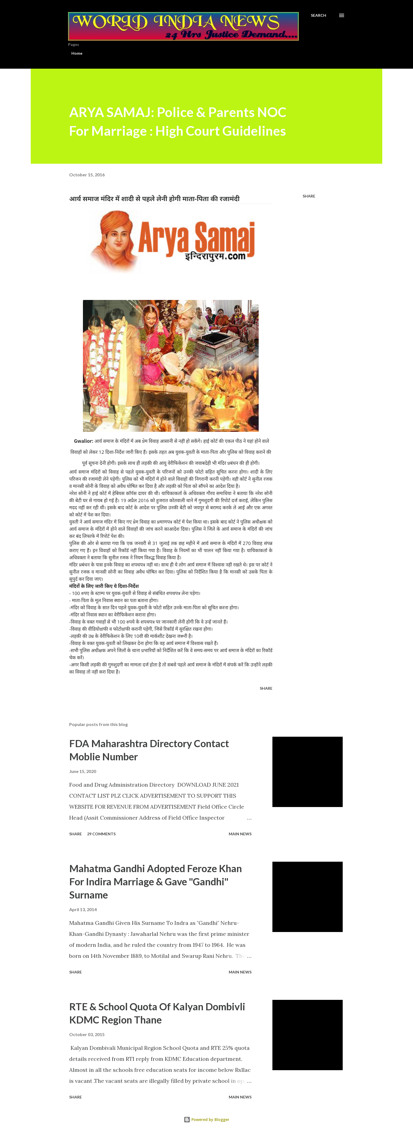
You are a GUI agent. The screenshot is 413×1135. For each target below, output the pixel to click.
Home (76, 53)
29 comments (101, 833)
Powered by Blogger (206, 1119)
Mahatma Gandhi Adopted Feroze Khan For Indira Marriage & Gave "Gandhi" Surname (155, 881)
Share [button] (309, 196)
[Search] (318, 15)
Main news (240, 833)
